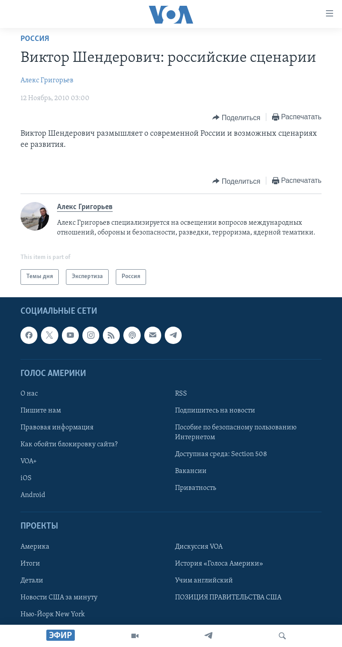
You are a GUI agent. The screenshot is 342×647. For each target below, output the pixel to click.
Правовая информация (57, 427)
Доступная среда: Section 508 (221, 454)
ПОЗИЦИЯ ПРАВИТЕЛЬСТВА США (228, 597)
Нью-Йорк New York (52, 614)
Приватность (195, 488)
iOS (26, 478)
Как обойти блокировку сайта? (69, 444)
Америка (34, 546)
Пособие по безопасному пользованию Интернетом (236, 432)
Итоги (30, 563)
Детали (31, 580)
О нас (29, 393)
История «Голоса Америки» (219, 563)
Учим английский (204, 580)
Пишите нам (40, 410)
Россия (34, 39)
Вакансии (191, 471)
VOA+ (28, 461)
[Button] (236, 117)
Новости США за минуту (59, 597)
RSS (181, 393)
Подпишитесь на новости (215, 410)
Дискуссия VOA (199, 546)
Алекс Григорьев (46, 80)
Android (32, 495)
